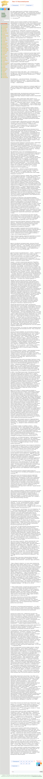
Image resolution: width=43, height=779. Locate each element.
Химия (3, 71)
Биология (4, 28)
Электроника (5, 77)
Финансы (4, 70)
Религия (4, 57)
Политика (4, 53)
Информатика (5, 35)
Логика (3, 41)
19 (29, 763)
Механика (4, 47)
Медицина (4, 44)
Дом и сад (4, 31)
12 (26, 761)
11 (23, 761)
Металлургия (5, 45)
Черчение (4, 73)
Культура (4, 38)
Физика (3, 67)
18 (26, 763)
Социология (4, 60)
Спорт (3, 61)
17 (23, 763)
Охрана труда (5, 50)
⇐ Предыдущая (15, 5)
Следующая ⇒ (29, 5)
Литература (4, 40)
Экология (4, 74)
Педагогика (4, 51)
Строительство (5, 63)
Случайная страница (3, 16)
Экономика (4, 76)
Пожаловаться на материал (37, 776)
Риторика (4, 58)
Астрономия (5, 27)
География (4, 30)
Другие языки (5, 32)
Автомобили (5, 25)
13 (29, 761)
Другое (3, 34)
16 (21, 763)
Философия (4, 68)
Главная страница (3, 14)
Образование (5, 48)
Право (3, 54)
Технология (4, 64)
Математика (5, 43)
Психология (4, 55)
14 (31, 761)
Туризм (3, 65)
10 (21, 761)
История (4, 37)
